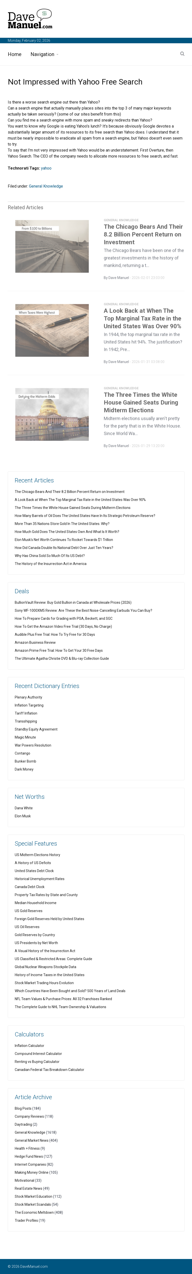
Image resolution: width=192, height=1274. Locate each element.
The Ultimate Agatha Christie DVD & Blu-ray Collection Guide (62, 659)
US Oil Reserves (27, 927)
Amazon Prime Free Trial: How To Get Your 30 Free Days (59, 651)
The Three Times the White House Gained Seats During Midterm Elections (141, 404)
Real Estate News (28, 1188)
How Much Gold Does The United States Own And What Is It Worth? (67, 532)
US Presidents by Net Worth (36, 943)
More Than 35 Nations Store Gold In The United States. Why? (62, 524)
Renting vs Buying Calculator (37, 1062)
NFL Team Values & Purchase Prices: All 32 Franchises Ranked (63, 999)
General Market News (31, 1140)
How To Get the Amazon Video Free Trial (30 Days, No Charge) (63, 626)
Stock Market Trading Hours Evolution (44, 983)
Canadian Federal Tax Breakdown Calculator (49, 1070)
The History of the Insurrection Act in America (50, 564)
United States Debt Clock (34, 871)
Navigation (42, 54)
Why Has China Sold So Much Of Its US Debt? (50, 556)
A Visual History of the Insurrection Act (45, 951)
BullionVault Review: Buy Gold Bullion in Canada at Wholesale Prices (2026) (73, 602)
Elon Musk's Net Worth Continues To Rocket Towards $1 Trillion (64, 540)
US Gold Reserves (28, 911)
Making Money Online (31, 1172)
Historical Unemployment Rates (39, 879)
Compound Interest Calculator (38, 1054)
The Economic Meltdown (34, 1212)
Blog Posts (23, 1108)
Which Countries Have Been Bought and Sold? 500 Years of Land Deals (70, 991)
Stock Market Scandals (33, 1204)
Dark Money (24, 769)
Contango (22, 753)
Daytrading (23, 1124)
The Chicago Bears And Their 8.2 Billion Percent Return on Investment (143, 236)
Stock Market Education (33, 1196)
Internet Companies (30, 1164)
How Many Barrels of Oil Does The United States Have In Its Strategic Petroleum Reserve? (85, 516)
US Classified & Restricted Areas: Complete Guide (53, 959)
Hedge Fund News (29, 1156)
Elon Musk (23, 816)
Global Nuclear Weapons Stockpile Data (45, 967)
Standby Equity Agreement (36, 729)
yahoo (46, 168)
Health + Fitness (27, 1148)
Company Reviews (29, 1116)
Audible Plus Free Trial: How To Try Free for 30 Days (55, 634)
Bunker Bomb (25, 761)
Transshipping (26, 721)
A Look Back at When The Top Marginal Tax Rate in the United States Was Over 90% (142, 320)
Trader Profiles (26, 1220)
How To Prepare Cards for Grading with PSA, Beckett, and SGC (63, 618)
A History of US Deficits (33, 863)
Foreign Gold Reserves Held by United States (49, 919)
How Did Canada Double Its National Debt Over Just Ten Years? (64, 548)
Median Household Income (35, 903)
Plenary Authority (28, 697)
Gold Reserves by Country (35, 935)
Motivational (24, 1180)
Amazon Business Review (35, 643)
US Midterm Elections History (37, 855)
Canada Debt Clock (29, 887)
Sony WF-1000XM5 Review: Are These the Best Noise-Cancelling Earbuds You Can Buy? (83, 610)
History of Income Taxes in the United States (49, 975)
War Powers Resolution (33, 745)
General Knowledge (46, 186)
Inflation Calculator (29, 1046)
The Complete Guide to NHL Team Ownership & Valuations (60, 1007)
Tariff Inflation (26, 713)
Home (15, 54)
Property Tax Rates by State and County (46, 895)
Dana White (24, 808)
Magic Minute (25, 737)
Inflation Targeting (29, 705)
